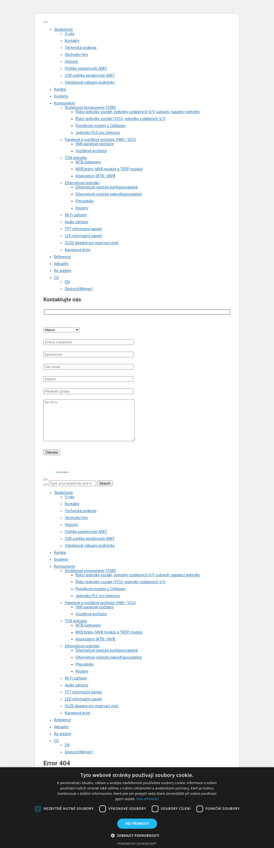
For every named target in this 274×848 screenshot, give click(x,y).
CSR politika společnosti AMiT (90, 75)
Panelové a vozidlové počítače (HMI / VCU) (100, 139)
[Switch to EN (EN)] (148, 282)
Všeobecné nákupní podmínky (90, 82)
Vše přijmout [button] (137, 823)
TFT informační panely (83, 229)
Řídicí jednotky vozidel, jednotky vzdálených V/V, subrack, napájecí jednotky (137, 112)
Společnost (63, 29)
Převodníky (84, 201)
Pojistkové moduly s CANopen (100, 126)
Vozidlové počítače (91, 151)
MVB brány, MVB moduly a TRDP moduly (109, 169)
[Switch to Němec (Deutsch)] (148, 289)
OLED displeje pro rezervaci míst (91, 243)
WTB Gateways (88, 162)
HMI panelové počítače (94, 144)
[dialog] (137, 807)
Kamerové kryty (77, 250)
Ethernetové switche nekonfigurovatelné (108, 194)
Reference (62, 257)
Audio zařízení (76, 222)
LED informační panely (83, 236)
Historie (71, 61)
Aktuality (61, 264)
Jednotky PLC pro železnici (97, 133)
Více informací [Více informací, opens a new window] (147, 799)
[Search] (45, 492)
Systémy (61, 96)
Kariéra (60, 89)
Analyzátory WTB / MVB (95, 176)
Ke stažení (62, 270)
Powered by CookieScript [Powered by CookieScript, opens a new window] (137, 844)
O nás (69, 34)
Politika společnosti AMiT (86, 68)
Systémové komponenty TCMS (90, 107)
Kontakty (72, 41)
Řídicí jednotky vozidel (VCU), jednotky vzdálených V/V (120, 119)
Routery (81, 208)
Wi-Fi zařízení (76, 215)
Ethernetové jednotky (82, 183)
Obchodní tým (76, 54)
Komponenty (64, 103)
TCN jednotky (76, 158)
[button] (137, 835)
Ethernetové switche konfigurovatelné (106, 187)
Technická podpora (80, 47)
